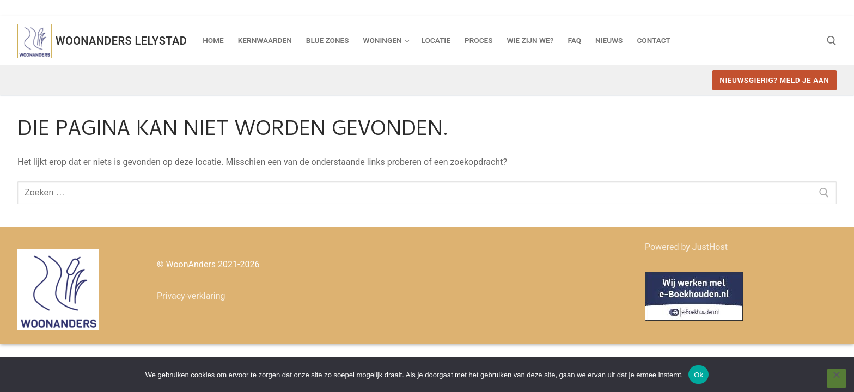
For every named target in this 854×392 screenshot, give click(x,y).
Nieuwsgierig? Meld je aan (774, 80)
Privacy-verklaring (191, 296)
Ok (698, 375)
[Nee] (836, 378)
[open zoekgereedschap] (832, 41)
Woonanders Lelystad (121, 40)
